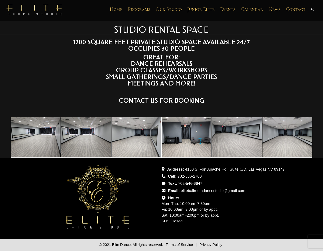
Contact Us (138, 100)
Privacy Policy (210, 245)
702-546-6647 (190, 183)
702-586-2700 (190, 176)
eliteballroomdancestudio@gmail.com (213, 190)
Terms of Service (180, 245)
